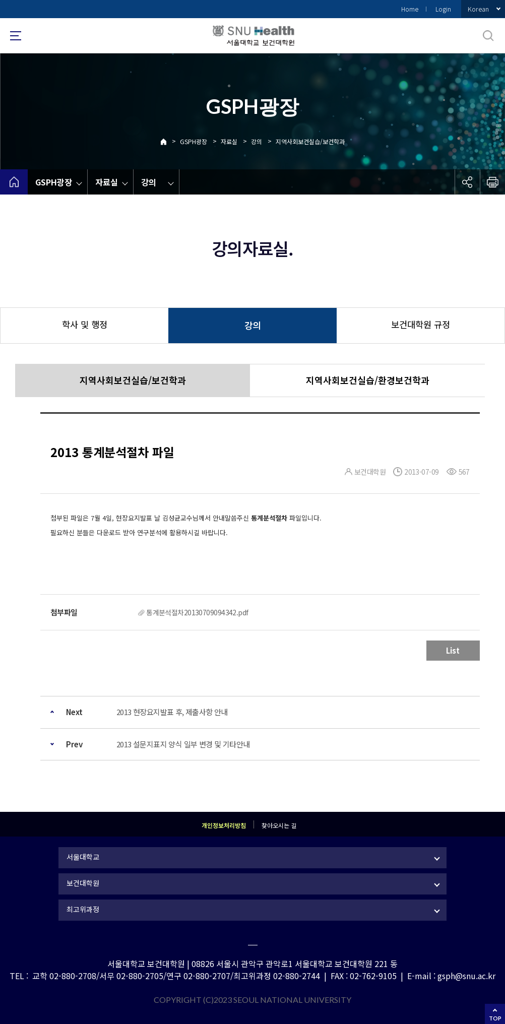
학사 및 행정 (84, 324)
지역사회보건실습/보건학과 (310, 141)
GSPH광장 (193, 141)
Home (409, 9)
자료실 (229, 141)
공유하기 (467, 182)
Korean (478, 9)
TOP (495, 1018)
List (453, 650)
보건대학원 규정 (420, 324)
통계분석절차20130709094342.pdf (197, 612)
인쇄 (492, 182)
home (14, 182)
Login (443, 9)
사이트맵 (15, 35)
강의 (256, 141)
